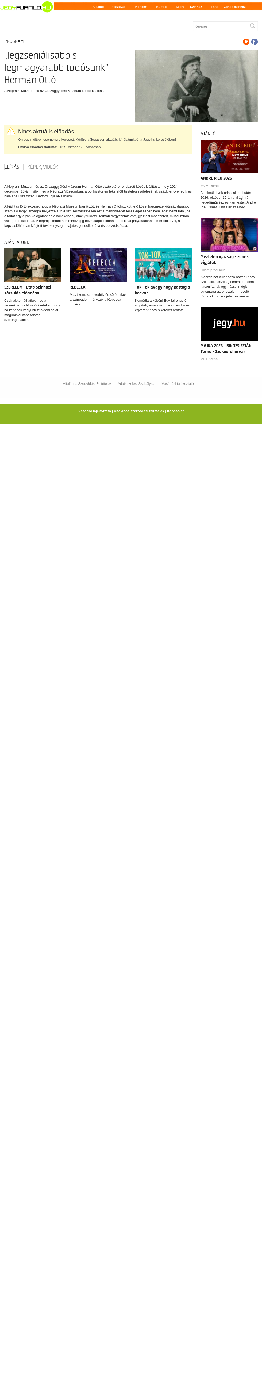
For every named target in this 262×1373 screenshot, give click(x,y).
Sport (179, 7)
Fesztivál (118, 7)
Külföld (161, 7)
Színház (196, 7)
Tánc (214, 7)
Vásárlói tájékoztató (94, 411)
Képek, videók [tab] (43, 167)
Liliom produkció (213, 270)
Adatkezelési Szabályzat (136, 384)
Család (98, 7)
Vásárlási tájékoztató (178, 384)
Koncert (141, 7)
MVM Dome (210, 186)
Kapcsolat (175, 411)
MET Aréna (209, 359)
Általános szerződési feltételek (139, 411)
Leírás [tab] (12, 167)
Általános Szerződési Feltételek (87, 384)
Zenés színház (234, 7)
